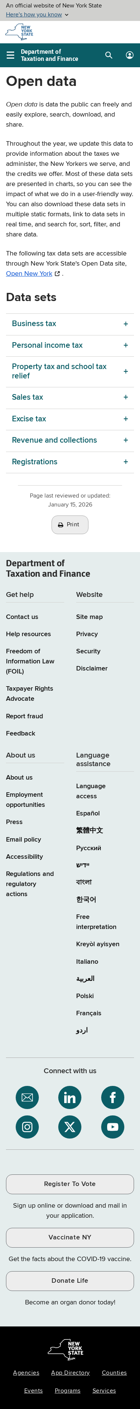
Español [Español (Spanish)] (88, 813)
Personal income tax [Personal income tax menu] (47, 346)
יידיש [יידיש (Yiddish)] (82, 865)
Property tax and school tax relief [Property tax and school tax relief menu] (59, 371)
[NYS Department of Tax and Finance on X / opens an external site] (69, 1127)
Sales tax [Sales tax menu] (27, 398)
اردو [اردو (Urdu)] (82, 1030)
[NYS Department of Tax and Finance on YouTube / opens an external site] (112, 1127)
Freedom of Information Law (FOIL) (30, 661)
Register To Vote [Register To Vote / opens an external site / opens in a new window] (70, 1184)
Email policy (23, 839)
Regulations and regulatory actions (30, 884)
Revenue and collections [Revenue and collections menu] (54, 441)
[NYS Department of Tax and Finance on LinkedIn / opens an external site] (69, 1097)
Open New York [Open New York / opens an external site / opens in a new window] (29, 273)
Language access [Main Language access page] (91, 791)
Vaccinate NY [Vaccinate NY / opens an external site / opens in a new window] (70, 1237)
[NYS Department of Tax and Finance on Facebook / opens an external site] (112, 1097)
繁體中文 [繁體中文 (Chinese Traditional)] (89, 830)
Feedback (20, 733)
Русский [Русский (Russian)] (88, 848)
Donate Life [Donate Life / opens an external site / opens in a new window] (70, 1281)
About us (19, 777)
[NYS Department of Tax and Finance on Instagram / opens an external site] (27, 1127)
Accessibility (24, 857)
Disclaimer (92, 668)
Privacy (87, 634)
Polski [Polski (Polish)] (85, 996)
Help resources (28, 634)
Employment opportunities (25, 800)
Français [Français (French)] (89, 1013)
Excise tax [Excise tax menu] (29, 419)
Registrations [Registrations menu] (34, 462)
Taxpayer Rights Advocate (29, 693)
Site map (89, 617)
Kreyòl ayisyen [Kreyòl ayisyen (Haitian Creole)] (97, 944)
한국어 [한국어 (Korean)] (86, 900)
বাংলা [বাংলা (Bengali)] (83, 882)
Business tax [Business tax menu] (34, 324)
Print (73, 525)
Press (14, 822)
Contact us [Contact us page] (22, 617)
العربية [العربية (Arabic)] (85, 979)
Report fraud (24, 716)
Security (88, 651)
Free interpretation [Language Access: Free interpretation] (96, 922)
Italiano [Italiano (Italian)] (87, 962)
